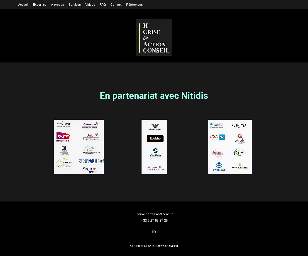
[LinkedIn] (154, 231)
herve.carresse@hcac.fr (155, 214)
